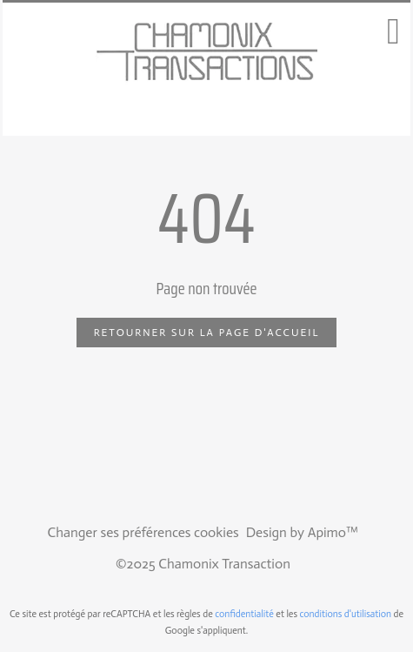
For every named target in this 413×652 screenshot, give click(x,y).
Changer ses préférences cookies (143, 532)
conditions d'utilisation (346, 614)
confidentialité (244, 614)
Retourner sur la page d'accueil (207, 332)
